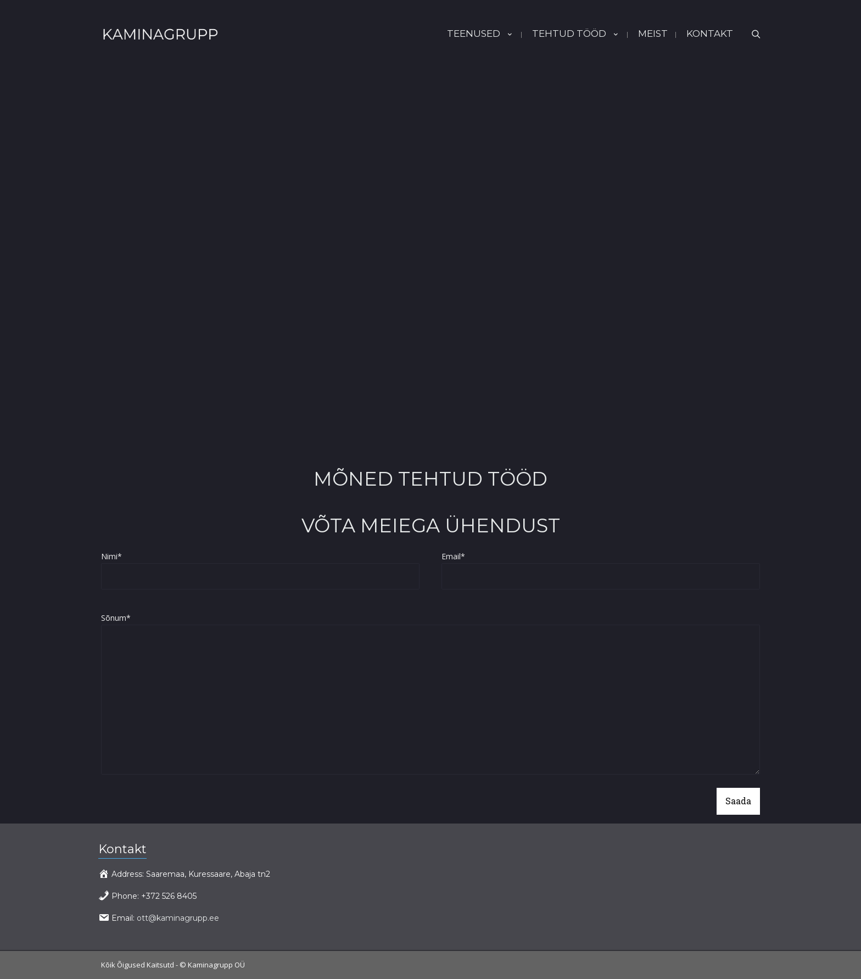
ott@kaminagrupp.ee (178, 918)
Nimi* (260, 570)
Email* (600, 570)
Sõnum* (430, 695)
